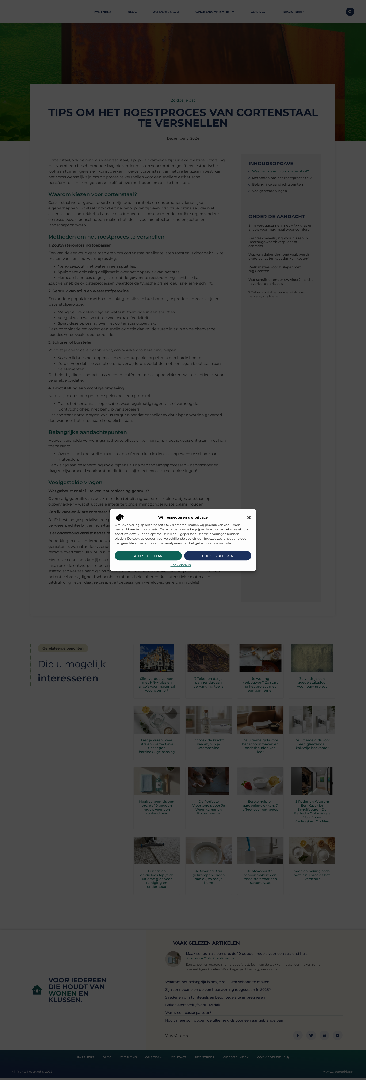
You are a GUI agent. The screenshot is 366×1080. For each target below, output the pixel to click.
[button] (249, 517)
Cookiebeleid (181, 565)
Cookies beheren (217, 556)
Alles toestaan (148, 556)
